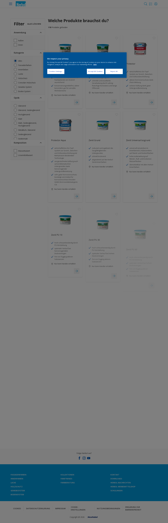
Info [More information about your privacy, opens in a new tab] (95, 64)
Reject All (114, 71)
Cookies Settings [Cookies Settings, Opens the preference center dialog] (55, 71)
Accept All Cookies (95, 71)
